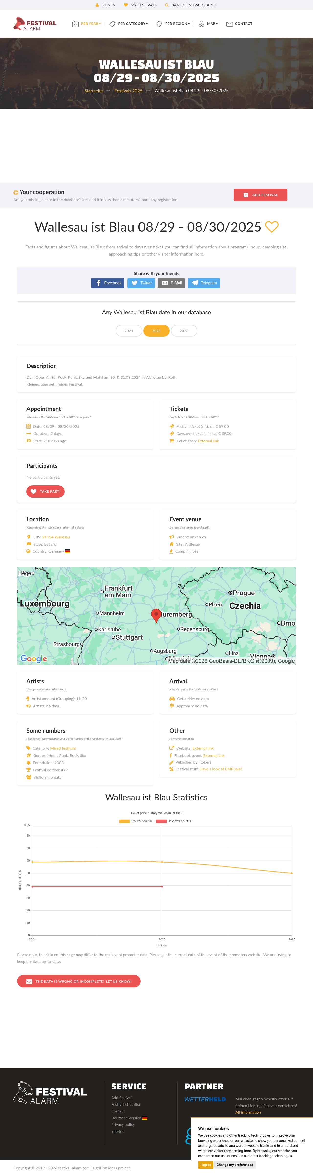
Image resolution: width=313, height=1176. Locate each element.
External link (208, 440)
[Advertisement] (156, 146)
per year (90, 24)
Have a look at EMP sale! (221, 768)
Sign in (106, 4)
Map (212, 24)
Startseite (93, 90)
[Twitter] (141, 283)
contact (245, 24)
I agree (206, 1165)
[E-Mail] (171, 283)
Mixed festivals (63, 748)
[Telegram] (204, 283)
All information (248, 1112)
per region (177, 24)
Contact (118, 1111)
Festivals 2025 (129, 90)
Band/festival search (191, 4)
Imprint (117, 1131)
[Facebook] (107, 283)
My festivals (140, 4)
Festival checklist (125, 1104)
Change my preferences (235, 1165)
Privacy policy (123, 1124)
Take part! (45, 492)
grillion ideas (106, 1167)
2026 (184, 331)
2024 (128, 331)
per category (132, 24)
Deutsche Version (129, 1117)
